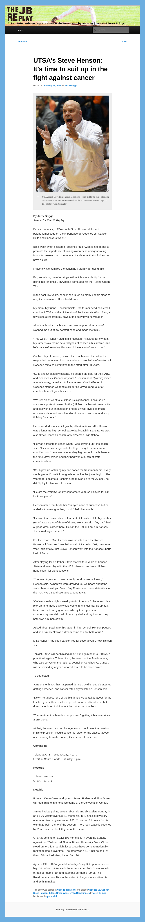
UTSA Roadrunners (80, 893)
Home (20, 30)
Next (125, 41)
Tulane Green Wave (59, 893)
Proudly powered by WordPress (72, 909)
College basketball (66, 890)
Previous (22, 41)
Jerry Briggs (70, 85)
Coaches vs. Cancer (98, 890)
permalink (52, 896)
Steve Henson (40, 893)
